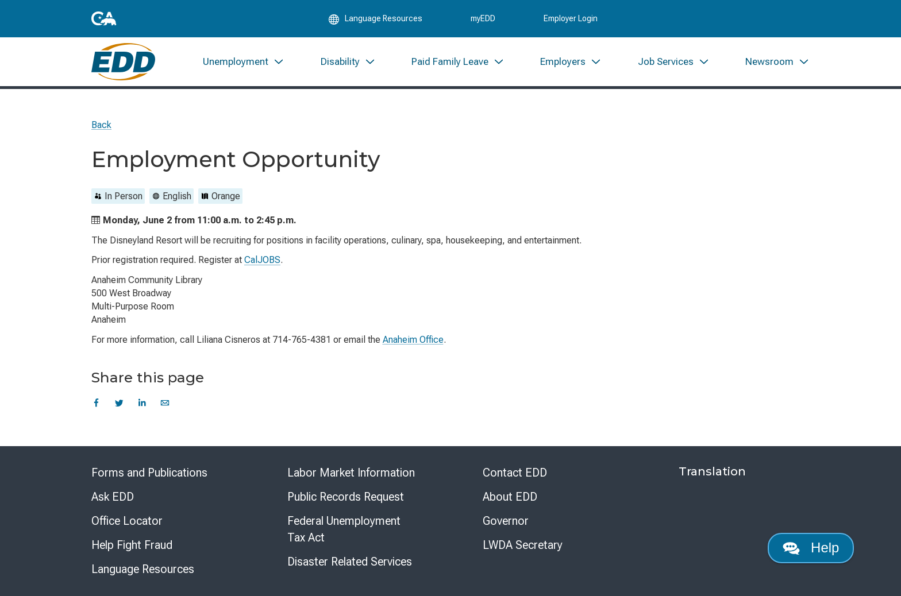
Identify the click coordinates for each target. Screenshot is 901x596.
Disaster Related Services (349, 561)
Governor (506, 521)
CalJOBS (262, 259)
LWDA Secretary (523, 545)
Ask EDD (112, 497)
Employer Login (571, 18)
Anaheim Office (413, 339)
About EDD (510, 497)
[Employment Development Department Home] (123, 61)
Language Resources (142, 569)
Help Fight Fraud (131, 545)
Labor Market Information (351, 472)
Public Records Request (345, 497)
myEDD (483, 18)
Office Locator (127, 521)
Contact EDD (515, 472)
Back (101, 124)
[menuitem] (243, 61)
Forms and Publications (149, 472)
